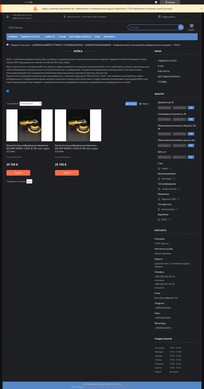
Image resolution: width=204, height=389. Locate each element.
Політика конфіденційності (121, 387)
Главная (12, 36)
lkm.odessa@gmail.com (166, 297)
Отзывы (162, 81)
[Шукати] (181, 27)
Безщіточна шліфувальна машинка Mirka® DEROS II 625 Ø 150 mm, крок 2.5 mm (27, 148)
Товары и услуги (30, 36)
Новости (50, 36)
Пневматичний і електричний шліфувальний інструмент (142, 45)
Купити (18, 172)
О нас (97, 36)
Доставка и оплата (80, 36)
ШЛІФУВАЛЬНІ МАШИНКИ (98, 45)
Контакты (109, 36)
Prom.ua (117, 384)
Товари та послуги (20, 45)
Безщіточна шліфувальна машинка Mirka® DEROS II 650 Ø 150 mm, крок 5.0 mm (76, 148)
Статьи (62, 36)
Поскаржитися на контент (96, 387)
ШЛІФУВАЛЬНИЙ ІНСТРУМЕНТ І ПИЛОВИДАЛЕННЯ (57, 45)
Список (145, 103)
